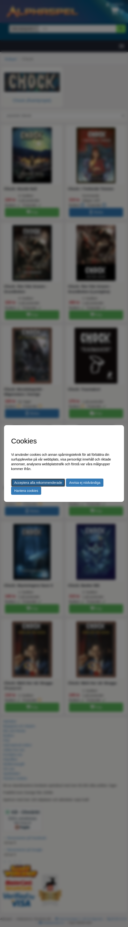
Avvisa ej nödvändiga (84, 483)
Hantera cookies (26, 491)
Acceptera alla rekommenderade (38, 483)
